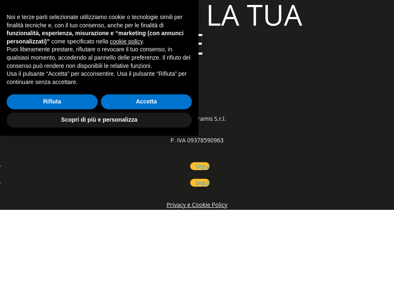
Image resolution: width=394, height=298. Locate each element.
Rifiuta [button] (52, 264)
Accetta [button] (146, 264)
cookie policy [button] (126, 203)
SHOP (104, 91)
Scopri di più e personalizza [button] (99, 282)
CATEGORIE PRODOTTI (44, 91)
